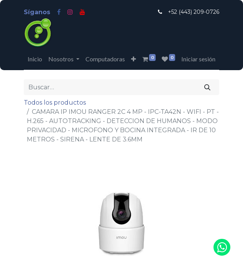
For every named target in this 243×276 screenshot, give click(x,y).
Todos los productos (55, 102)
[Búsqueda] (207, 87)
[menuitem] (35, 59)
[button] (133, 59)
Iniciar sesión (198, 58)
